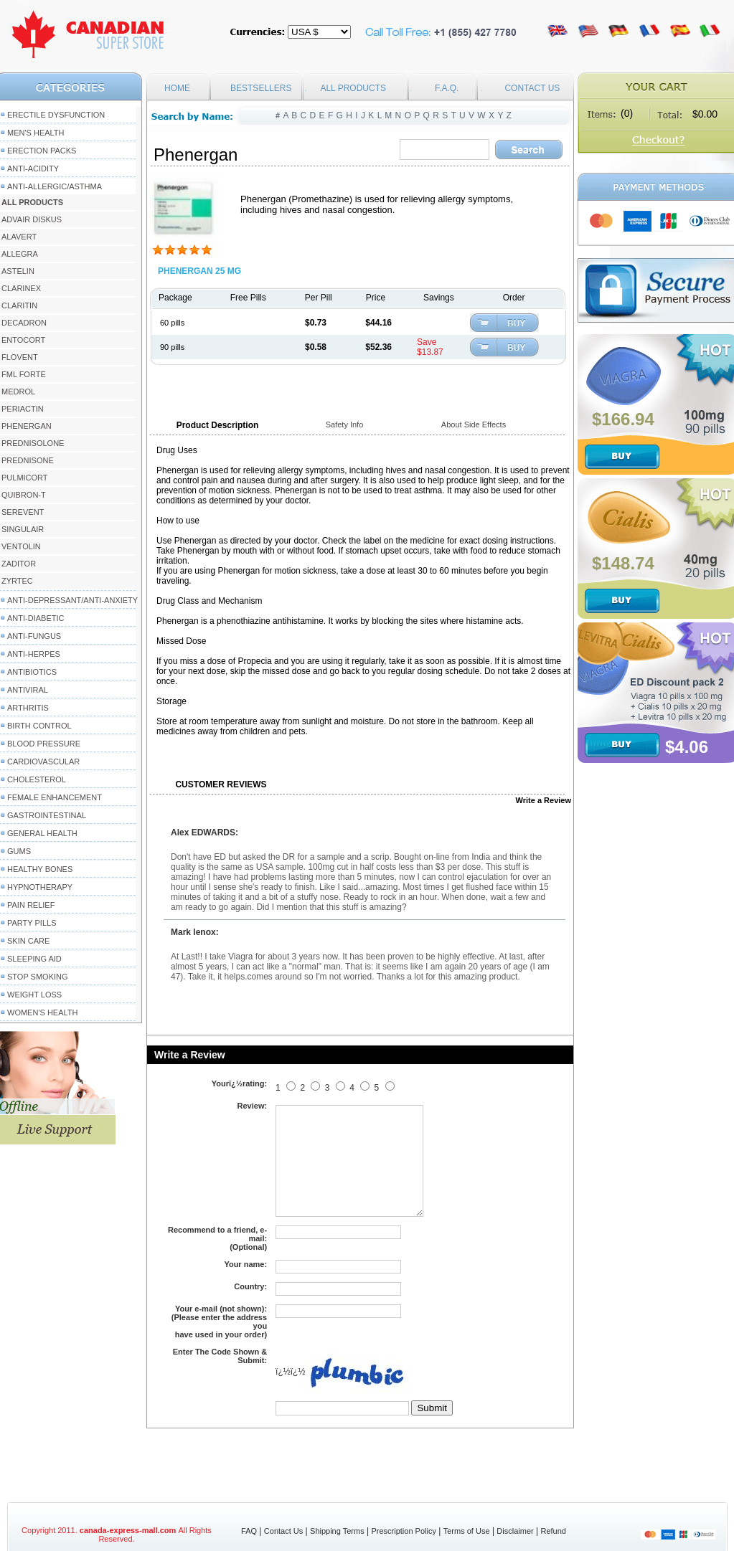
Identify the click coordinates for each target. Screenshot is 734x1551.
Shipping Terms (337, 1531)
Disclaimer (515, 1531)
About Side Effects (473, 424)
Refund (552, 1531)
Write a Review (543, 800)
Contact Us (283, 1531)
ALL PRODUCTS (353, 88)
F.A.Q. (446, 88)
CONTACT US (532, 88)
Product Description (218, 425)
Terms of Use (466, 1531)
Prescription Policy (403, 1531)
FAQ (249, 1531)
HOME (177, 88)
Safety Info (345, 424)
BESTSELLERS (260, 88)
